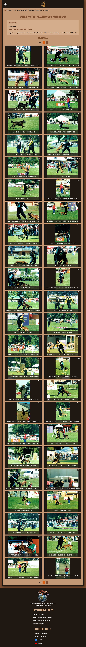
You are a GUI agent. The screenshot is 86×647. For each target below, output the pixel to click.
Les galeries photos (20, 10)
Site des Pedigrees (41, 633)
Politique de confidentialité (41, 620)
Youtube (39, 643)
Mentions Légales (38, 623)
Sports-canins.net (41, 636)
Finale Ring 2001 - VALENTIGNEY (38, 10)
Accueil (10, 10)
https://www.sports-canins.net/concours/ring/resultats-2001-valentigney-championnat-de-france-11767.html (43, 33)
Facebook (39, 640)
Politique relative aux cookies (42, 617)
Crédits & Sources (39, 614)
